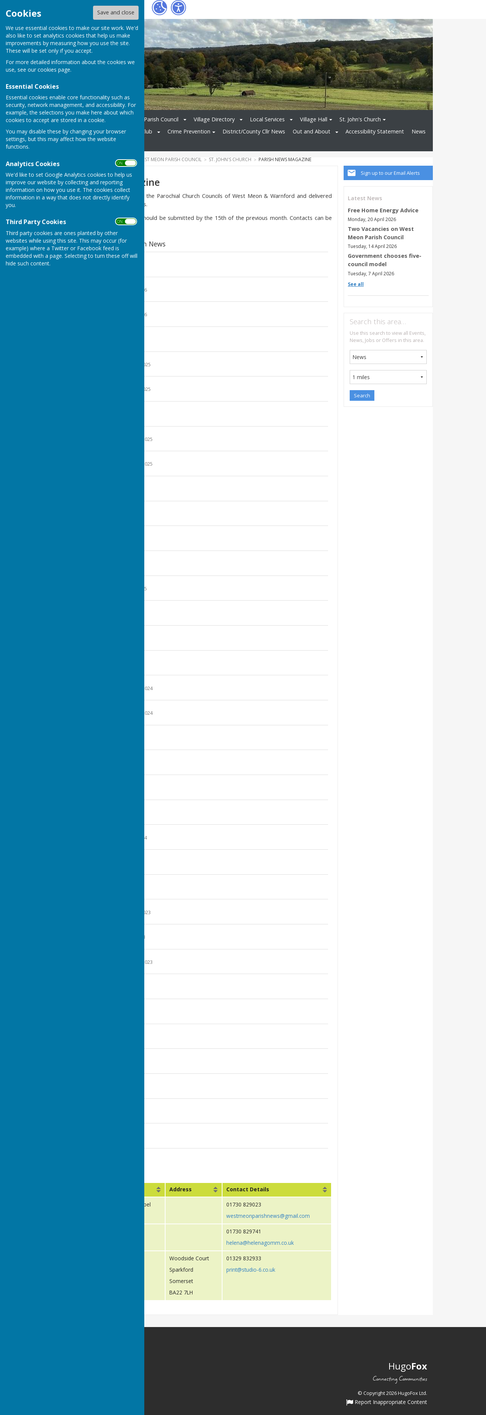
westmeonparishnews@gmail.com (268, 1215)
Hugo (407, 1365)
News (419, 131)
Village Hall (313, 119)
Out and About (311, 131)
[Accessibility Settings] (178, 7)
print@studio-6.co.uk (250, 1269)
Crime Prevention (188, 131)
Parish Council (161, 119)
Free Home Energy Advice (383, 210)
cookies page (54, 69)
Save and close (115, 12)
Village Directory (214, 119)
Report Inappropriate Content (386, 1402)
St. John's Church (360, 119)
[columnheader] (193, 1190)
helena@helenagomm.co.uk (260, 1242)
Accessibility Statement (375, 131)
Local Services (267, 119)
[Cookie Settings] (159, 7)
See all (356, 284)
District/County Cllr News (253, 131)
